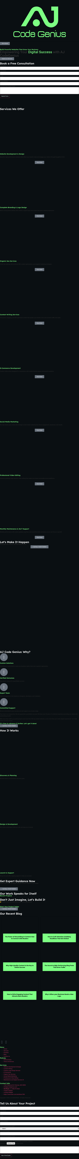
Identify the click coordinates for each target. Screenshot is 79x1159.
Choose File (3, 1143)
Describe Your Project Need (7, 86)
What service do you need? (7, 1126)
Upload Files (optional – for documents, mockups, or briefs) (16, 1141)
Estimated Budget (5, 1131)
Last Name (3, 71)
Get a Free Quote (5, 1155)
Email (1, 76)
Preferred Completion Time (7, 1136)
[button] (39, 41)
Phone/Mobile (4, 81)
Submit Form (4, 96)
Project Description (5, 1145)
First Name (3, 65)
